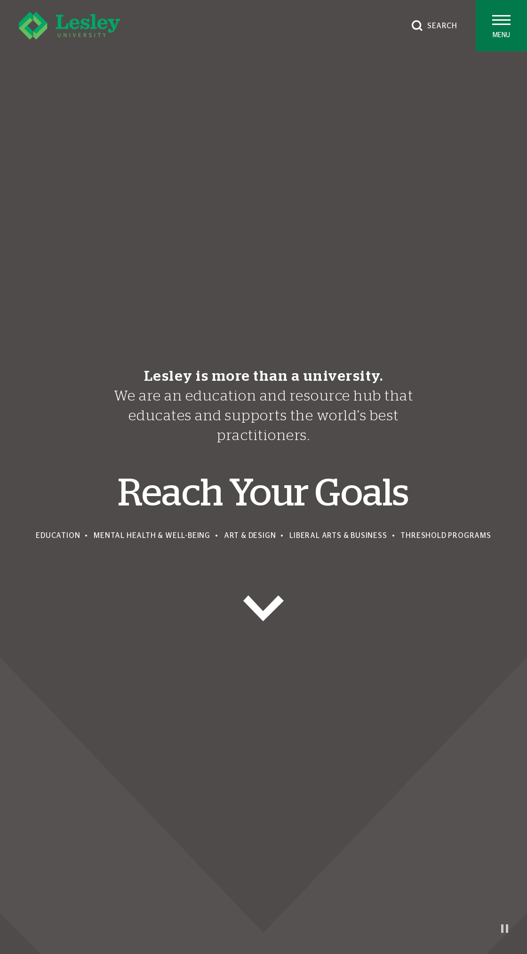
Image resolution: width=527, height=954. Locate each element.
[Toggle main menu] (501, 25)
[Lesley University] (69, 25)
